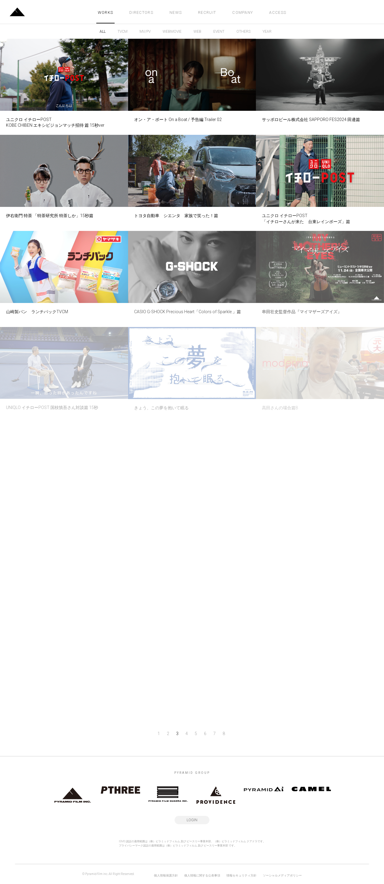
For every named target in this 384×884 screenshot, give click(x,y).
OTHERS (243, 31)
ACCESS (277, 12)
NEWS (176, 12)
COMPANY (242, 12)
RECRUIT (207, 12)
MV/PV (145, 31)
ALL (103, 31)
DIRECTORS (141, 12)
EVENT (218, 31)
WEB (197, 31)
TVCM (123, 31)
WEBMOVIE (172, 31)
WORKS (105, 12)
